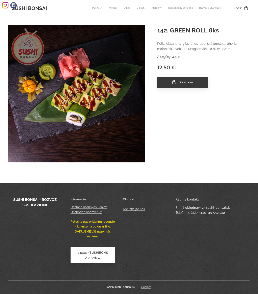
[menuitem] (184, 8)
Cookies (146, 287)
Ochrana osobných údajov (89, 207)
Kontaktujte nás (134, 209)
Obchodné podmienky (86, 212)
